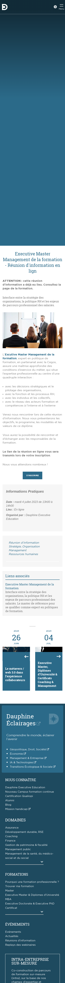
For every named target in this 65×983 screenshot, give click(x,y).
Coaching (11, 836)
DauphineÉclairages (21, 719)
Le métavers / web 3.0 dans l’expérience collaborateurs (15, 674)
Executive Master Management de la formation (29, 586)
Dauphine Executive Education (25, 787)
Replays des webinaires (20, 945)
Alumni (9, 800)
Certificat (11, 908)
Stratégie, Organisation (24, 546)
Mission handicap (16, 809)
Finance (10, 840)
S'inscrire (32, 475)
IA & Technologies (21, 762)
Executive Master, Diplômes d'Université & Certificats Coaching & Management (47, 674)
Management (17, 550)
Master (9, 890)
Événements (17, 924)
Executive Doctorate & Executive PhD (29, 903)
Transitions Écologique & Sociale (31, 767)
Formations (16, 874)
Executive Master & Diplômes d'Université (32, 895)
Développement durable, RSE (24, 832)
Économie (16, 754)
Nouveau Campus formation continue (29, 792)
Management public (18, 849)
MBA (8, 899)
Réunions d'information (20, 940)
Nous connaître (20, 780)
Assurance (12, 827)
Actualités (11, 936)
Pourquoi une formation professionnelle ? (32, 882)
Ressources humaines (23, 554)
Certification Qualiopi (19, 796)
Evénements (13, 932)
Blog (8, 805)
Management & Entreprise (26, 758)
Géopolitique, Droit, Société (28, 749)
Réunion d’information (24, 542)
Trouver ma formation (19, 886)
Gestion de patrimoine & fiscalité (26, 845)
